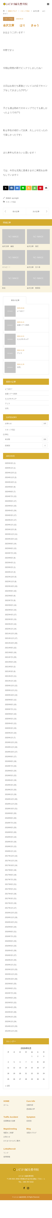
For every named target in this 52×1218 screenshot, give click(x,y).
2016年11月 (9, 917)
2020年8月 (9, 705)
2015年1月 (9, 1021)
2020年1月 (9, 738)
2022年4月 (9, 615)
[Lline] (23, 188)
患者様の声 (30, 1109)
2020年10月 (9, 695)
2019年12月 (9, 742)
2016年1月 (9, 965)
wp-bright (15, 198)
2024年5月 (9, 506)
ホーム (5, 1105)
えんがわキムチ (11, 399)
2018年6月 (9, 828)
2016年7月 (9, 936)
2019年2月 (9, 790)
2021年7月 (9, 657)
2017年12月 (9, 856)
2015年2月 (9, 1017)
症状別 (26, 445)
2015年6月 (9, 998)
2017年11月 (9, 861)
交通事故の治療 (9, 1121)
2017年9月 (9, 870)
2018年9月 (9, 813)
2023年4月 (9, 563)
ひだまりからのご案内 (11, 1141)
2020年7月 (9, 709)
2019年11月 (9, 747)
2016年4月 (9, 951)
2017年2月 (9, 903)
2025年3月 (9, 463)
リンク (5, 1153)
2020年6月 (9, 714)
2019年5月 (9, 775)
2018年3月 (9, 842)
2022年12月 (9, 577)
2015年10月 (9, 979)
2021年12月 (9, 634)
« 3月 (7, 1086)
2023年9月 (9, 544)
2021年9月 (9, 648)
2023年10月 (9, 539)
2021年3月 (9, 671)
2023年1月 (9, 572)
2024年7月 (9, 496)
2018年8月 (9, 818)
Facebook (24, 1187)
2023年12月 (9, 529)
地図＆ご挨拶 (8, 1133)
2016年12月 (9, 913)
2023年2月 (9, 567)
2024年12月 (9, 473)
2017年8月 (9, 875)
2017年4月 (9, 894)
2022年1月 (9, 629)
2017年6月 (9, 884)
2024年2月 (9, 520)
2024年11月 (9, 477)
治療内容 (29, 1105)
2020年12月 (9, 686)
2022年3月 (9, 619)
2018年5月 (9, 832)
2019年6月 (9, 771)
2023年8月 (9, 548)
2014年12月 (9, 1026)
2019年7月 (9, 766)
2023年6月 (9, 558)
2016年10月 (9, 922)
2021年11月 (9, 638)
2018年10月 (9, 809)
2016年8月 (9, 932)
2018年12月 (9, 799)
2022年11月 (9, 581)
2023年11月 (9, 534)
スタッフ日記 (8, 19)
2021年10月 (9, 643)
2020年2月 (9, 733)
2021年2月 (9, 676)
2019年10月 (9, 752)
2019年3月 (9, 785)
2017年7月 (9, 880)
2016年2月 (9, 960)
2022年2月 (9, 624)
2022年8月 (9, 596)
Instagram (28, 1187)
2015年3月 (9, 1012)
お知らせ (26, 423)
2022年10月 (9, 586)
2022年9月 (9, 591)
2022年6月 (9, 605)
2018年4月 (9, 837)
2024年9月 (9, 487)
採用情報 (6, 1157)
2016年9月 (9, 927)
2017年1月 (9, 908)
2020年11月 (9, 690)
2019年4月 (9, 780)
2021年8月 (9, 652)
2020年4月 (9, 723)
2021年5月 (9, 667)
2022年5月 (9, 610)
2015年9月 (9, 984)
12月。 (7, 408)
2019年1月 (9, 794)
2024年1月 (9, 525)
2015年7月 (9, 993)
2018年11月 (9, 804)
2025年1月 (9, 468)
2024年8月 (9, 492)
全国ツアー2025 (11, 394)
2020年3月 (9, 728)
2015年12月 (9, 969)
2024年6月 (9, 501)
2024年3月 (9, 515)
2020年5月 (9, 719)
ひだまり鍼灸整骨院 (20, 1197)
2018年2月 (9, 846)
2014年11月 (9, 1031)
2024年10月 (9, 482)
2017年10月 (9, 865)
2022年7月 (9, 600)
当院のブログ (31, 1133)
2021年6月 (9, 662)
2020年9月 (9, 700)
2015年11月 (9, 974)
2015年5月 (9, 1003)
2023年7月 (9, 553)
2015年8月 (9, 988)
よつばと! (8, 389)
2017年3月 (9, 898)
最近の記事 (15, 300)
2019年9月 (9, 757)
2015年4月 (9, 1007)
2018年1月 (9, 851)
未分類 (26, 439)
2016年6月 (9, 941)
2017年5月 (9, 889)
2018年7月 (9, 823)
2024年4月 (9, 511)
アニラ (7, 404)
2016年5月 (9, 946)
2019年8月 (9, 761)
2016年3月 (9, 955)
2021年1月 (9, 681)
